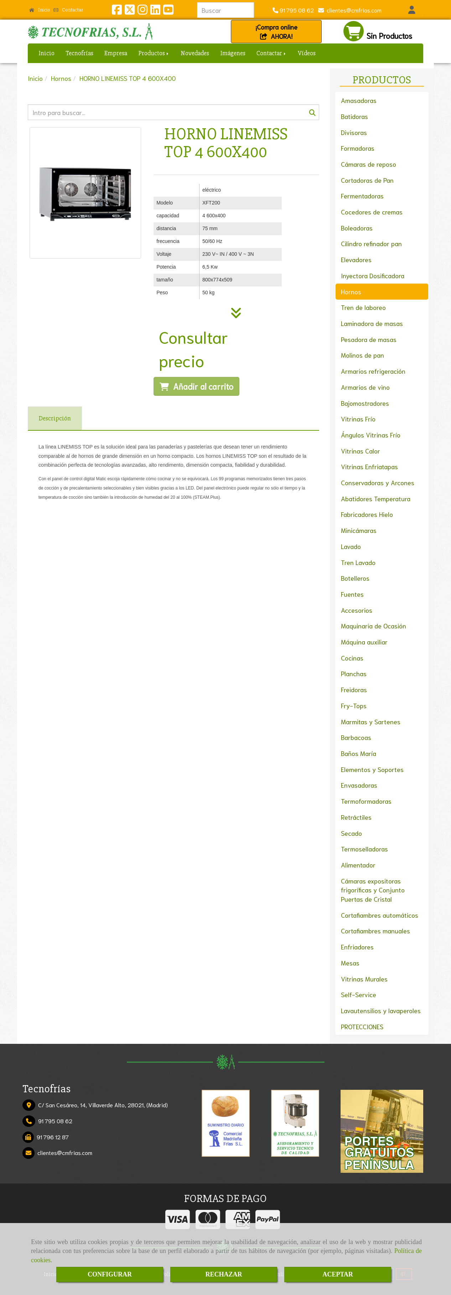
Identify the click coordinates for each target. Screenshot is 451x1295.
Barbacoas (356, 737)
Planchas (354, 673)
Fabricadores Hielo (367, 514)
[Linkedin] (155, 11)
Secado (351, 833)
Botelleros (355, 578)
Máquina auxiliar (364, 641)
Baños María (358, 753)
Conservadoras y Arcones (377, 482)
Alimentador (358, 864)
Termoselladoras (364, 848)
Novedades (195, 53)
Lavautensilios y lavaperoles (381, 1010)
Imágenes (232, 53)
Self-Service (358, 994)
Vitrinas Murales (364, 978)
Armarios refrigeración (373, 371)
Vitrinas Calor (360, 450)
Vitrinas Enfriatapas (369, 466)
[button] (411, 10)
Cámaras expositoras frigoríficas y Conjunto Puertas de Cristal (373, 889)
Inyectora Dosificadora (372, 275)
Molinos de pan (362, 355)
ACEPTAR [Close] (337, 1274)
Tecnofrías (79, 53)
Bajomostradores (365, 403)
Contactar (68, 9)
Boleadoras (357, 227)
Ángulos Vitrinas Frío (370, 434)
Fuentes (352, 594)
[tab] (55, 418)
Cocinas (352, 657)
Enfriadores (357, 946)
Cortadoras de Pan (367, 180)
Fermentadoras (362, 195)
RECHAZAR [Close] (223, 1274)
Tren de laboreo (363, 307)
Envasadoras (359, 785)
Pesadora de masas (368, 339)
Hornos (351, 291)
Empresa (115, 53)
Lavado (351, 546)
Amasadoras (359, 100)
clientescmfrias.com (353, 10)
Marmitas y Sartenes (370, 721)
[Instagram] (142, 11)
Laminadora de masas (372, 323)
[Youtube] (168, 11)
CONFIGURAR (110, 1274)
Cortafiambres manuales (375, 930)
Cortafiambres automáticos (379, 915)
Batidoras (354, 116)
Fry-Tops (354, 705)
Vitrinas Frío (358, 418)
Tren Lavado (358, 562)
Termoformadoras (366, 801)
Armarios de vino (365, 387)
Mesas (350, 962)
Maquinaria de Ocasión (373, 625)
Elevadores (356, 259)
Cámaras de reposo (368, 164)
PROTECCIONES (362, 1026)
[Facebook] (117, 11)
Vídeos (307, 53)
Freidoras (354, 689)
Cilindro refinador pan (371, 243)
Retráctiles (356, 817)
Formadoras (357, 148)
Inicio (39, 9)
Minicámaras (359, 530)
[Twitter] (130, 11)
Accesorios (356, 610)
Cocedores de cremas (372, 211)
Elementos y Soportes (372, 769)
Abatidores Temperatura (375, 498)
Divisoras (354, 132)
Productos (154, 53)
